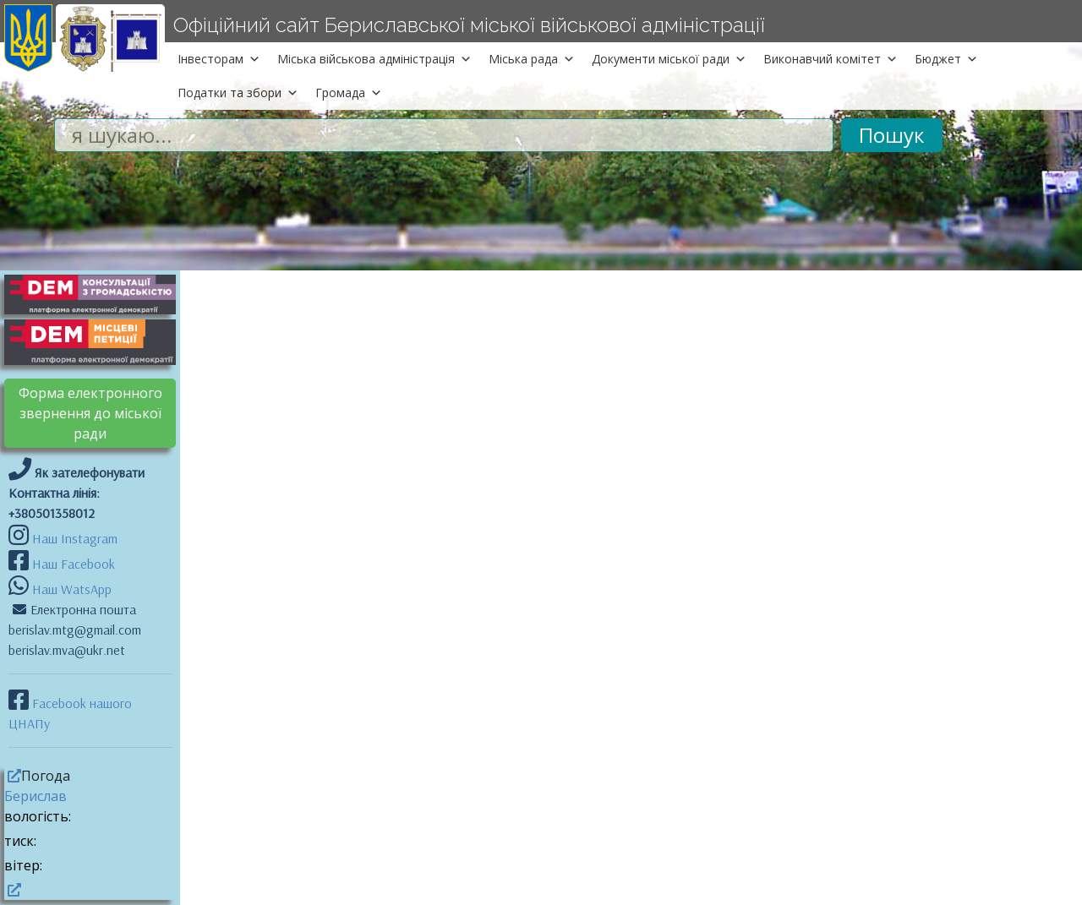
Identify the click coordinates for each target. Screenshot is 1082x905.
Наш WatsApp (70, 589)
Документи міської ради (669, 59)
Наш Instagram (74, 538)
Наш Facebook (72, 563)
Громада (348, 93)
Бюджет (946, 59)
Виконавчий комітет (830, 59)
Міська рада (532, 59)
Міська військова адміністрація (374, 59)
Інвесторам (219, 59)
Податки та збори (238, 93)
